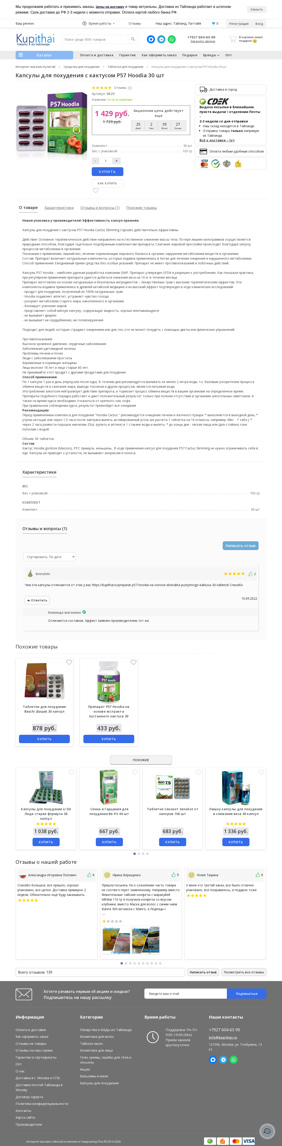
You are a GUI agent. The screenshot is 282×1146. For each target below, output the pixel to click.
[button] (99, 23)
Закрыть (256, 9)
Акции (85, 1069)
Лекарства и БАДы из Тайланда (106, 1029)
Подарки (189, 55)
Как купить (107, 183)
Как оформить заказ (159, 55)
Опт (228, 55)
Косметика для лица (96, 1050)
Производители (29, 1124)
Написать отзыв (241, 545)
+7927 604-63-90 (201, 37)
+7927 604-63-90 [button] (224, 1029)
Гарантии (127, 55)
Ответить (37, 600)
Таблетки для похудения (125, 67)
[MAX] (151, 39)
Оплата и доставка (96, 55)
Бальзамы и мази (94, 1076)
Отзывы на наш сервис (34, 1050)
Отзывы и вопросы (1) (100, 207)
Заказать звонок (202, 41)
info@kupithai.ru (223, 1037)
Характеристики (59, 207)
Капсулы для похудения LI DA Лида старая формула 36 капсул (46, 814)
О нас (20, 1071)
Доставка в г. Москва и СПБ (38, 1078)
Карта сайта (25, 1117)
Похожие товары (141, 207)
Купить (107, 171)
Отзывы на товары (31, 1043)
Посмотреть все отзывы (244, 972)
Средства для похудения (81, 67)
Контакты (23, 1110)
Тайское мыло (91, 1043)
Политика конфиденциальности (42, 1103)
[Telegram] (161, 39)
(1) (130, 87)
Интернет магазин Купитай (35, 67)
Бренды (211, 55)
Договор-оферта (29, 1096)
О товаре (28, 207)
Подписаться (246, 993)
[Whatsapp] (172, 39)
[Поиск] (133, 39)
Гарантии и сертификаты (36, 1057)
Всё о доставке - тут (217, 140)
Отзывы (135, 23)
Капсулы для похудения (99, 1083)
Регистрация (239, 23)
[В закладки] (96, 191)
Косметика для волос (97, 1036)
